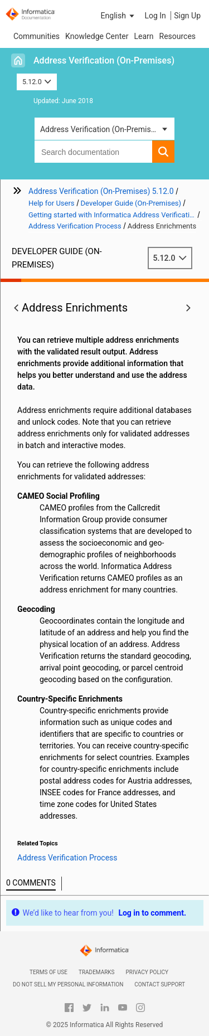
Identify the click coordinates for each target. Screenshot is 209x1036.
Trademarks (97, 972)
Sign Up (187, 15)
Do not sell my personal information (68, 984)
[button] (118, 15)
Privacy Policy (147, 972)
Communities (36, 36)
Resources (177, 36)
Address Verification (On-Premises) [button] (101, 129)
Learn (143, 36)
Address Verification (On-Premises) (103, 60)
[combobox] (93, 151)
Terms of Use (48, 972)
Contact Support (159, 984)
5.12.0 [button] (36, 81)
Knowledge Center (96, 36)
